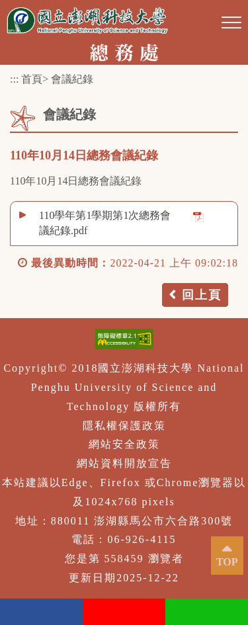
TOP (227, 561)
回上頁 (202, 295)
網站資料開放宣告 (124, 463)
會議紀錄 (72, 79)
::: (14, 79)
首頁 (31, 79)
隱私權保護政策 (124, 425)
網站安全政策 (124, 444)
